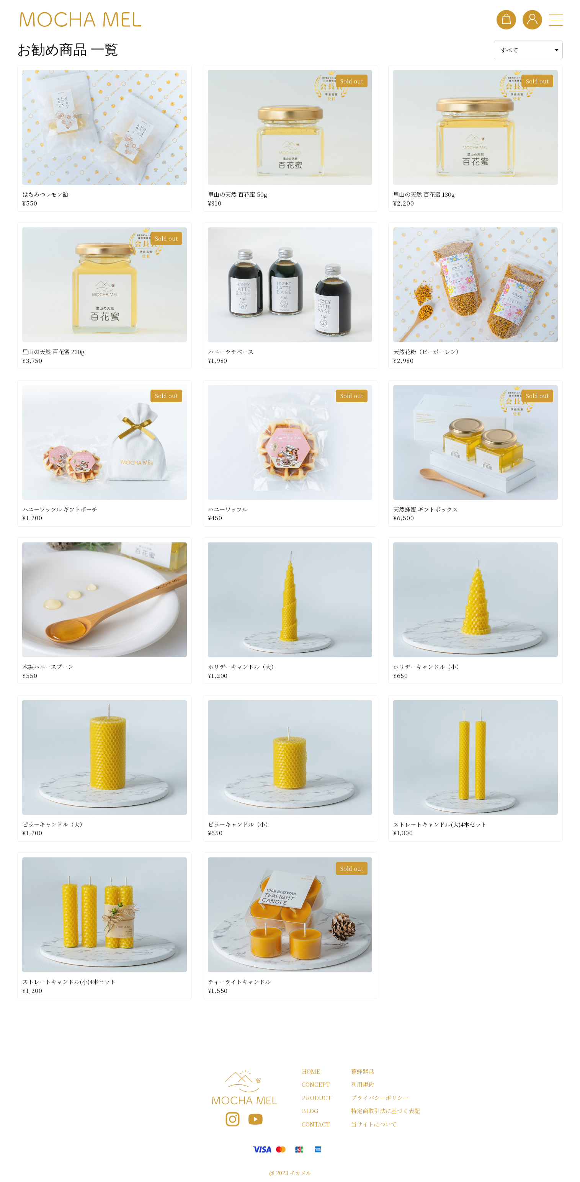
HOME (311, 1071)
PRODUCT (316, 1098)
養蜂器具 (362, 1071)
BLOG (310, 1111)
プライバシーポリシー (379, 1098)
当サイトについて (374, 1124)
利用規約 (362, 1085)
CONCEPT (316, 1085)
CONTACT (316, 1124)
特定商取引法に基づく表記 (385, 1111)
